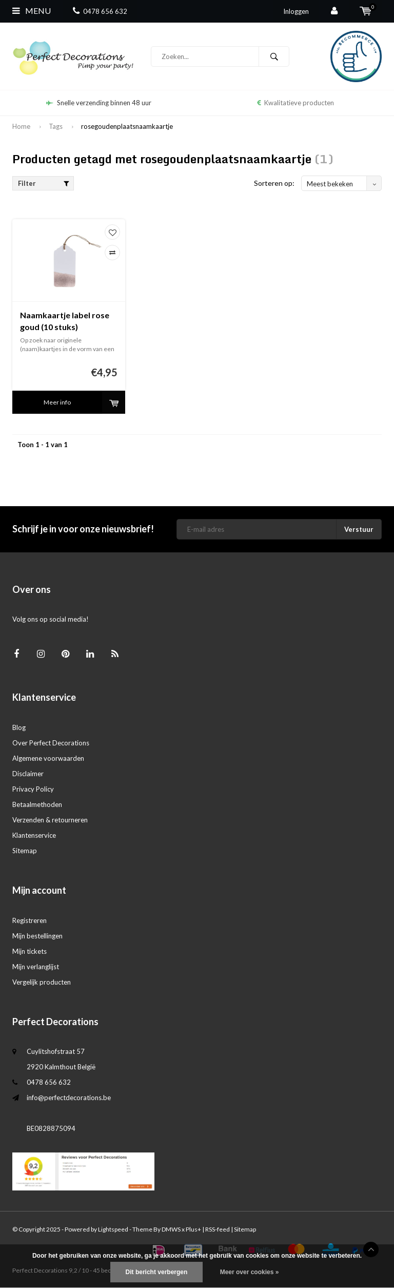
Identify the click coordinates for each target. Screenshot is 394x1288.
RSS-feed (217, 1229)
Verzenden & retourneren (50, 820)
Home (21, 126)
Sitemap (24, 851)
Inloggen (296, 11)
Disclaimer (28, 774)
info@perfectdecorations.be (69, 1097)
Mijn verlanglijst (35, 967)
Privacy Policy (33, 789)
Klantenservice (34, 835)
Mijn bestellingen (37, 936)
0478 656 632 (100, 11)
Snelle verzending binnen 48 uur (98, 103)
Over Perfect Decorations (50, 743)
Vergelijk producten (41, 982)
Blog (19, 727)
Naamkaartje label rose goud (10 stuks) (64, 321)
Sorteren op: (274, 183)
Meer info (57, 402)
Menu (31, 10)
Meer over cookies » (249, 1272)
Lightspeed (113, 1229)
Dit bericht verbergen (157, 1272)
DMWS (171, 1229)
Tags (56, 126)
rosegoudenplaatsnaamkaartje (127, 126)
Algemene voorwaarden (48, 758)
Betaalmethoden (37, 804)
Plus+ (193, 1229)
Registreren (29, 920)
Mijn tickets (29, 951)
